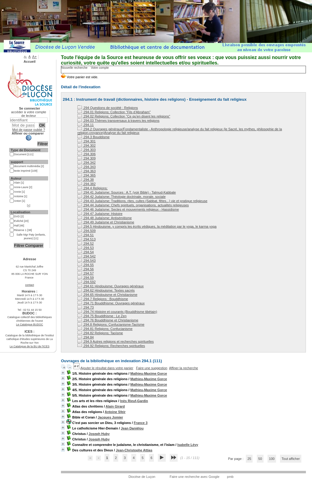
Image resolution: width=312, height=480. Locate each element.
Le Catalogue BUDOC (29, 324)
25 (249, 459)
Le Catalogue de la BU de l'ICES (29, 346)
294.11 (85, 125)
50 (260, 459)
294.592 (86, 282)
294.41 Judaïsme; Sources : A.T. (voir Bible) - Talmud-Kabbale (126, 192)
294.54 (85, 252)
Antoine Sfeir (115, 412)
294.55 (85, 265)
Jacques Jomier (110, 417)
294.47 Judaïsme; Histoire (99, 213)
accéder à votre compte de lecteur (28, 113)
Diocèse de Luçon (142, 476)
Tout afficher (291, 459)
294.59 (85, 277)
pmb (230, 476)
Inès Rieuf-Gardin (134, 401)
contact (29, 284)
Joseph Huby (99, 434)
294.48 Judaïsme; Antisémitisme (104, 218)
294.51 (85, 235)
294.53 (85, 248)
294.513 (86, 239)
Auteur (16, 178)
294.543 (86, 260)
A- (25, 56)
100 (272, 459)
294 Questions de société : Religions (107, 108)
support (17, 162)
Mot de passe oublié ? (28, 129)
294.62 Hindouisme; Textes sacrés (106, 290)
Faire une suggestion (151, 368)
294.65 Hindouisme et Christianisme (107, 294)
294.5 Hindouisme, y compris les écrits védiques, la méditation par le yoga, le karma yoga (147, 226)
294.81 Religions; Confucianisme (105, 329)
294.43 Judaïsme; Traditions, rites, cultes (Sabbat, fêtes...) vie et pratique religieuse (142, 201)
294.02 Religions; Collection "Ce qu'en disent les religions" (123, 116)
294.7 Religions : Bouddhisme (102, 299)
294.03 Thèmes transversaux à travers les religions (118, 120)
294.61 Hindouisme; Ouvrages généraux (110, 286)
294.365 (86, 175)
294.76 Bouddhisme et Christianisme (107, 320)
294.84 (85, 337)
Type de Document (26, 150)
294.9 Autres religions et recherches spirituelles (115, 341)
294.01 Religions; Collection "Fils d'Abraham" (114, 112)
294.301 (86, 141)
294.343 (86, 167)
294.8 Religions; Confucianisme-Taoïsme (110, 324)
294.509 (86, 231)
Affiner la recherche (183, 368)
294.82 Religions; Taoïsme (100, 333)
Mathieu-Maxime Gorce (148, 373)
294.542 (86, 256)
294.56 (85, 269)
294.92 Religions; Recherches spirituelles (111, 346)
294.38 (85, 179)
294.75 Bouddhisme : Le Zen (101, 316)
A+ (34, 57)
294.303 (86, 150)
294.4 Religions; (92, 188)
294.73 (85, 307)
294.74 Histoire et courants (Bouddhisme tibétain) (117, 312)
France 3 (140, 423)
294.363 (86, 171)
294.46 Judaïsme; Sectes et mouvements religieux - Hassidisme (128, 209)
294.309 (86, 158)
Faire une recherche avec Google (194, 476)
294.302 (86, 145)
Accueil (29, 61)
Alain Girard (115, 406)
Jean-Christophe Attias (134, 450)
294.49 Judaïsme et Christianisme (105, 222)
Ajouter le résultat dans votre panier (106, 368)
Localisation (20, 212)
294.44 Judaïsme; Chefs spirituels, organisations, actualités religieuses (133, 205)
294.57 (85, 273)
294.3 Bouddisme (93, 137)
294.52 (85, 243)
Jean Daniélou (132, 428)
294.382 (86, 184)
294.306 (86, 154)
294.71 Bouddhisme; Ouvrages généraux (111, 303)
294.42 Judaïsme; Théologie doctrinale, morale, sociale (121, 196)
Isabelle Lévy (187, 445)
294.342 (86, 162)
